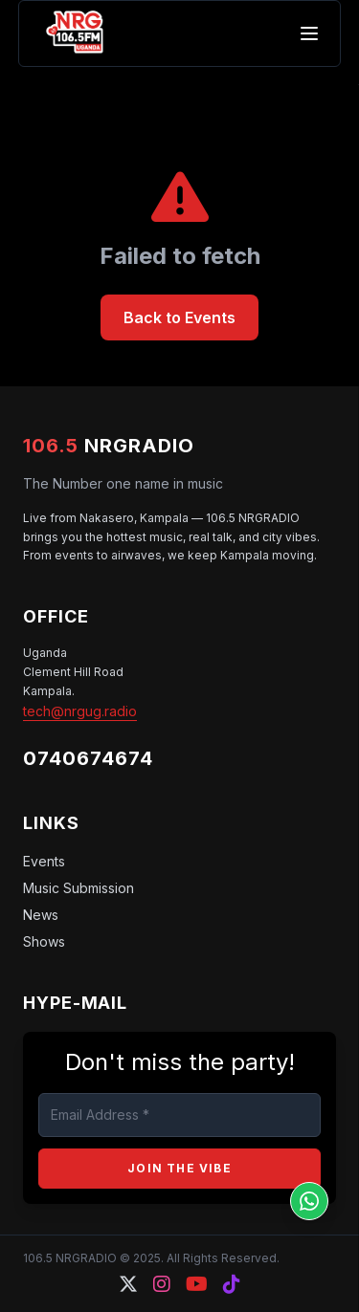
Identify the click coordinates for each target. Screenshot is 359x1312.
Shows (44, 941)
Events (44, 861)
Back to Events (179, 317)
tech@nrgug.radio (80, 711)
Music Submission (78, 888)
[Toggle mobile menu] (309, 33)
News (40, 915)
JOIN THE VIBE (179, 1168)
